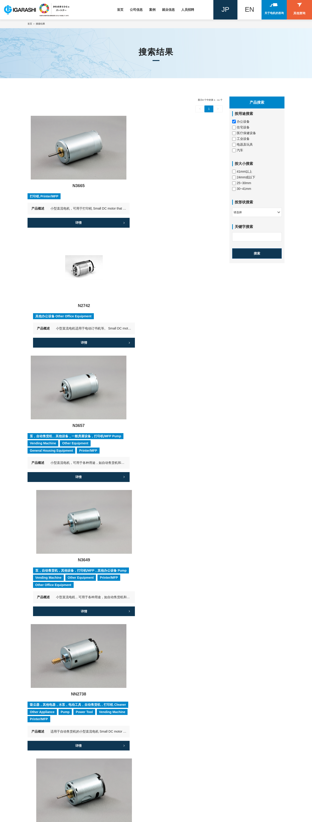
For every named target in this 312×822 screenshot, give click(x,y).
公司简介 (103, 718)
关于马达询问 (42, 790)
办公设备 (241, 122)
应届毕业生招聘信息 (175, 718)
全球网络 (103, 737)
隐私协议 (33, 817)
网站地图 (84, 817)
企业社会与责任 (108, 769)
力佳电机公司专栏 (110, 781)
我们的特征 (105, 744)
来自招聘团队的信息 (175, 731)
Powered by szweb (110, 817)
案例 (152, 9)
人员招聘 (187, 9)
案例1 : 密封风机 (237, 718)
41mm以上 (242, 172)
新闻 (163, 781)
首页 (120, 9)
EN (249, 10)
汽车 (237, 150)
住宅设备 (241, 127)
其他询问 (39, 796)
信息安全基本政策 (110, 763)
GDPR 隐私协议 (58, 817)
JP (225, 10)
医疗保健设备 (244, 133)
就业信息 (168, 9)
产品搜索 (39, 710)
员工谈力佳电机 (172, 725)
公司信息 (136, 9)
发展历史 (103, 731)
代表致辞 (103, 725)
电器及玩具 (242, 145)
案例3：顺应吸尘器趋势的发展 (247, 731)
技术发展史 (105, 750)
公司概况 (103, 710)
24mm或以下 (243, 177)
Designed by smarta (145, 817)
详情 (75, 218)
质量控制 (103, 756)
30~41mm (241, 189)
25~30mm (241, 183)
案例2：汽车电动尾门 (241, 725)
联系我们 (39, 781)
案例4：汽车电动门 (239, 737)
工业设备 (241, 139)
